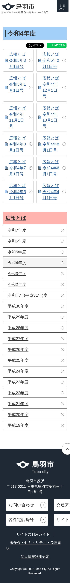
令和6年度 (17, 241)
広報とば (15, 218)
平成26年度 (18, 349)
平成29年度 (18, 317)
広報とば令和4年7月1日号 (17, 167)
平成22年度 (18, 393)
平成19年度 (18, 425)
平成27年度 (18, 338)
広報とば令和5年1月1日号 (17, 84)
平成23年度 (18, 382)
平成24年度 (18, 371)
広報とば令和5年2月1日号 (51, 60)
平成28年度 (18, 327)
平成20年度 (18, 414)
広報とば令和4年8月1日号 (51, 144)
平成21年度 (18, 403)
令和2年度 (17, 284)
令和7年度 (17, 230)
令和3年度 (17, 273)
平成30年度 (18, 306)
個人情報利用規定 (35, 557)
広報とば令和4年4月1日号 (51, 191)
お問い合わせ (21, 505)
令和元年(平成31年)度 (27, 295)
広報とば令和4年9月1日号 (17, 144)
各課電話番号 (21, 519)
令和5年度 (17, 252)
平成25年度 (18, 360)
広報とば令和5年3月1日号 (17, 60)
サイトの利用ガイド (33, 534)
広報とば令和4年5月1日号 (17, 191)
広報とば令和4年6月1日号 (51, 167)
